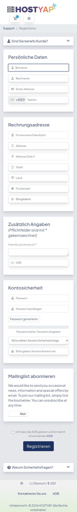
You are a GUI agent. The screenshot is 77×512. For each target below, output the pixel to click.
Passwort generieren (24, 319)
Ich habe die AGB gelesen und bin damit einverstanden (38, 434)
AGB (50, 436)
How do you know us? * (22, 244)
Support (9, 28)
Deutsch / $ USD (42, 483)
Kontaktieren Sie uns (32, 493)
